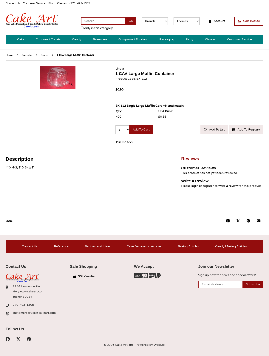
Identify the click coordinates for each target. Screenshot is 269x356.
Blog (51, 3)
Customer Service (34, 3)
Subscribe (253, 284)
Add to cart (141, 129)
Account (217, 21)
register (208, 186)
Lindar (119, 68)
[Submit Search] (130, 21)
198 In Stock (124, 142)
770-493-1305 (23, 305)
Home (9, 55)
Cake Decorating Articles (144, 246)
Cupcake (26, 55)
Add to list (214, 129)
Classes (62, 3)
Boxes (44, 55)
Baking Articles (188, 246)
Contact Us (13, 3)
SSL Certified (84, 276)
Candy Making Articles (231, 246)
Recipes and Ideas (97, 246)
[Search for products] (103, 21)
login (194, 186)
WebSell (159, 345)
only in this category (97, 28)
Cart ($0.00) (249, 21)
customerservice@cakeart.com (34, 313)
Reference (61, 246)
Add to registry (246, 129)
